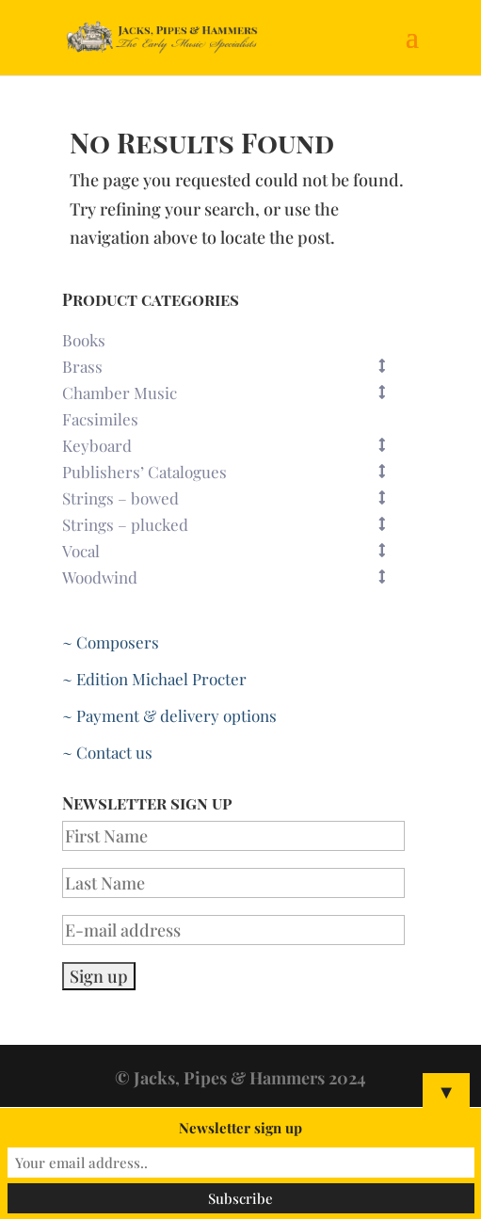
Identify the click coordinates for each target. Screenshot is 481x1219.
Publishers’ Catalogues (233, 471)
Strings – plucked (233, 524)
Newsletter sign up (240, 1127)
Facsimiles (100, 419)
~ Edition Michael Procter (154, 678)
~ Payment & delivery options (169, 715)
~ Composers (110, 642)
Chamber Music (233, 392)
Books (83, 339)
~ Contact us (107, 752)
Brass (233, 366)
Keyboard (233, 445)
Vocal (233, 550)
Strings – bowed (233, 498)
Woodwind (233, 577)
